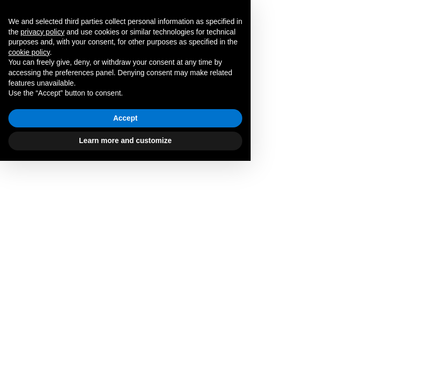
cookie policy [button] (29, 267)
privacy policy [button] (42, 247)
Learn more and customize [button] (125, 355)
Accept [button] (125, 333)
